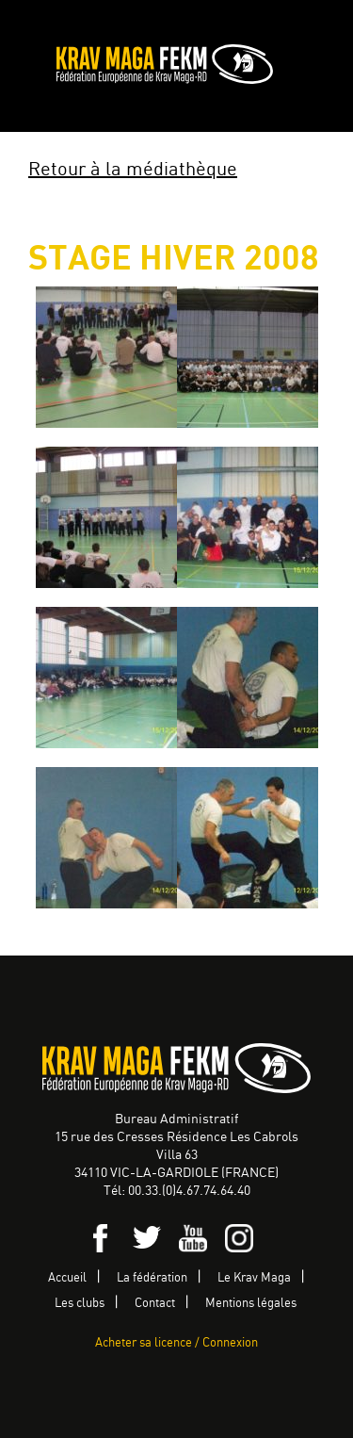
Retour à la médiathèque (132, 170)
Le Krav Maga (254, 1278)
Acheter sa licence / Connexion (176, 1343)
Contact (155, 1304)
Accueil (67, 1278)
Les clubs (79, 1304)
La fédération (152, 1278)
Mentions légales (251, 1304)
